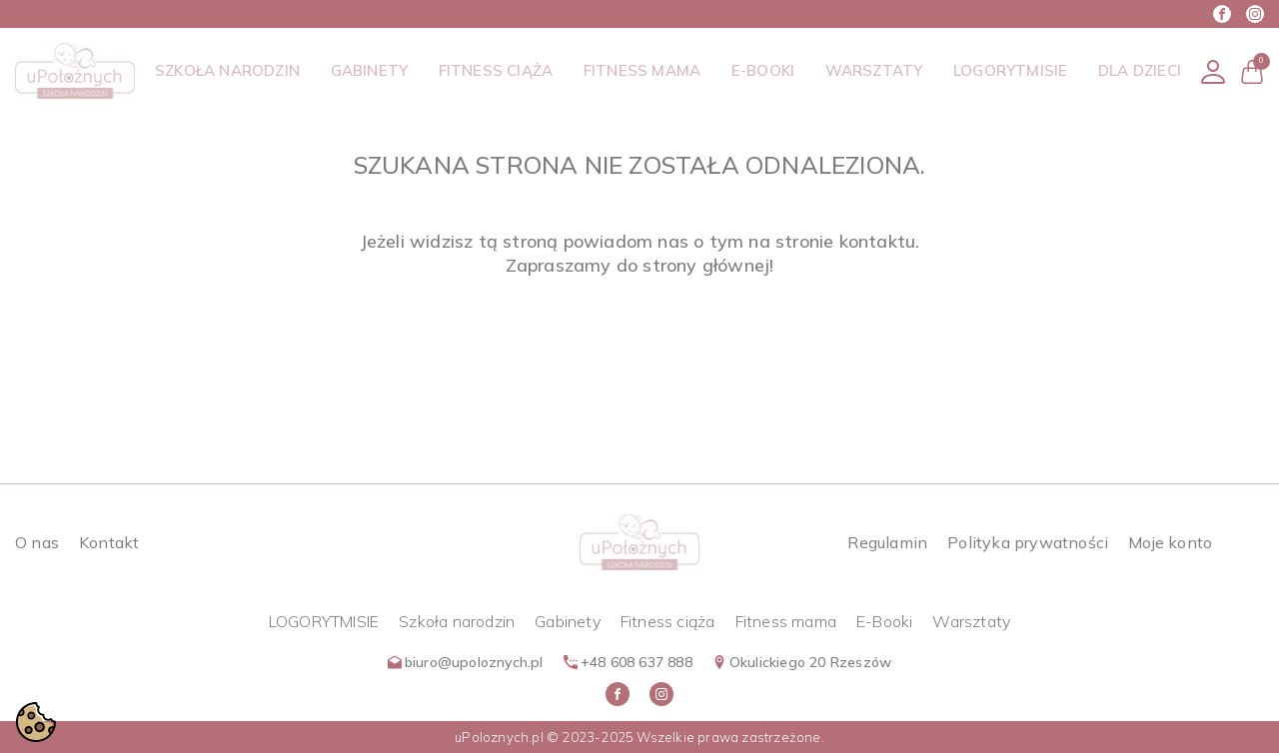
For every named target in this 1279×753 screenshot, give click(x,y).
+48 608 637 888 (628, 662)
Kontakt (109, 542)
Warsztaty (971, 621)
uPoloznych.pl (499, 737)
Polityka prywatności (1027, 542)
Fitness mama (785, 621)
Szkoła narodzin (457, 621)
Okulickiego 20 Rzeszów (801, 662)
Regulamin (887, 542)
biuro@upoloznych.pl (466, 662)
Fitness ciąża (668, 621)
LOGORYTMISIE (324, 621)
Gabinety (568, 621)
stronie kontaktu (845, 241)
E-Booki (884, 621)
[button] (1252, 71)
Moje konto (1170, 542)
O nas (37, 542)
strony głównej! (707, 265)
